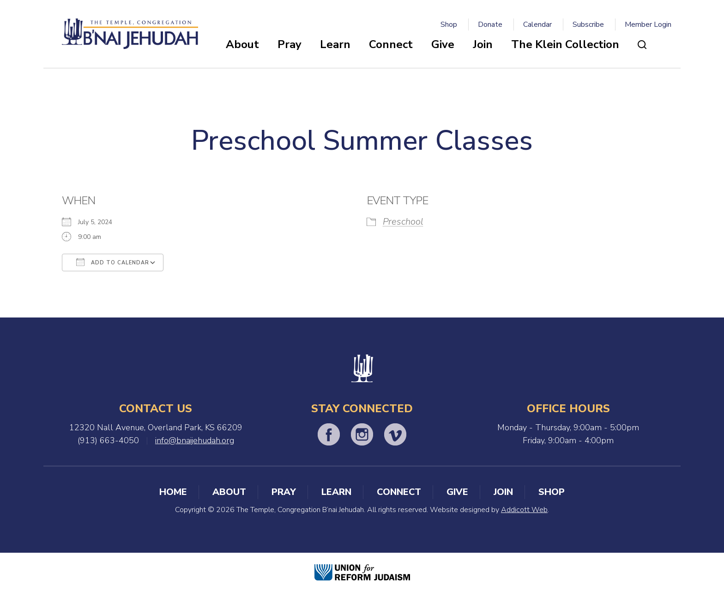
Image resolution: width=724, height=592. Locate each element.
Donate (490, 24)
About (242, 44)
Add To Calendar (112, 262)
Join (483, 44)
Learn (335, 44)
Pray (290, 44)
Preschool (403, 221)
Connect (391, 44)
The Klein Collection (565, 44)
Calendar (537, 24)
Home (173, 492)
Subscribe (588, 24)
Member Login (648, 24)
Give (442, 44)
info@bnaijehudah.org (194, 440)
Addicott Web (524, 510)
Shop (448, 24)
